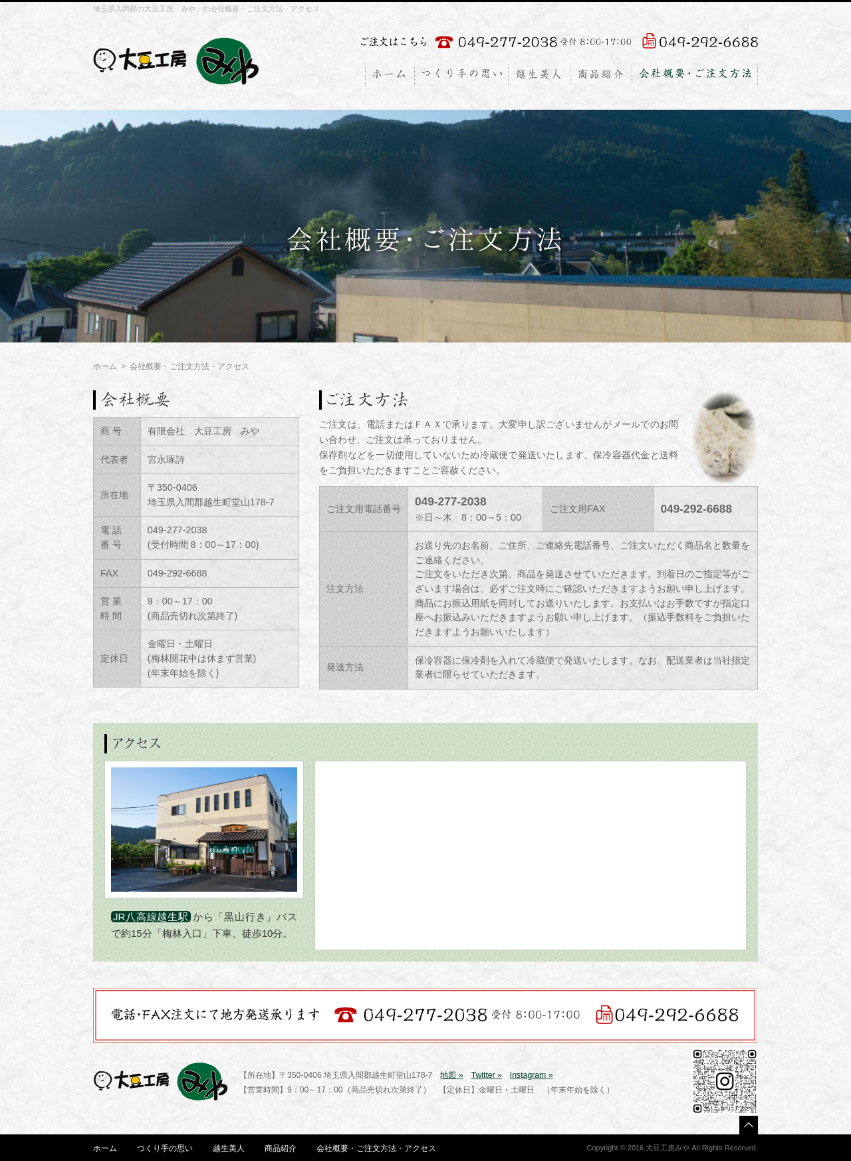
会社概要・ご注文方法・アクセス (376, 1148)
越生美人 (229, 1148)
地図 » (451, 1075)
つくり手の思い (165, 1148)
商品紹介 (281, 1148)
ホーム (105, 366)
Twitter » (486, 1075)
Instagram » (531, 1075)
